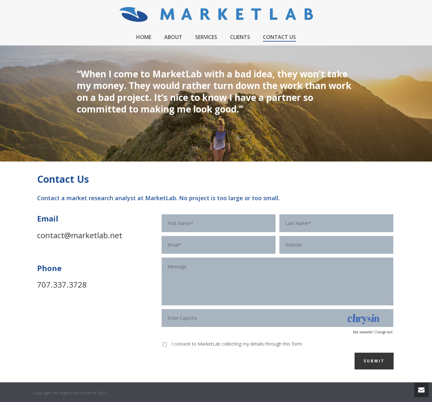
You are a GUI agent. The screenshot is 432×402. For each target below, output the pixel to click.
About (173, 37)
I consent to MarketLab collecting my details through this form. (237, 344)
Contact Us (279, 37)
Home (143, 37)
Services (206, 37)
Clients (240, 37)
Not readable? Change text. (373, 332)
